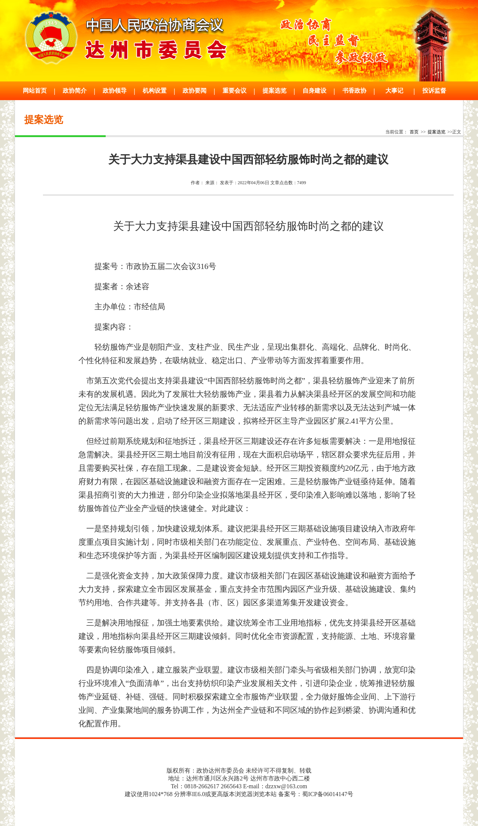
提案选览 (437, 131)
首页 (414, 131)
